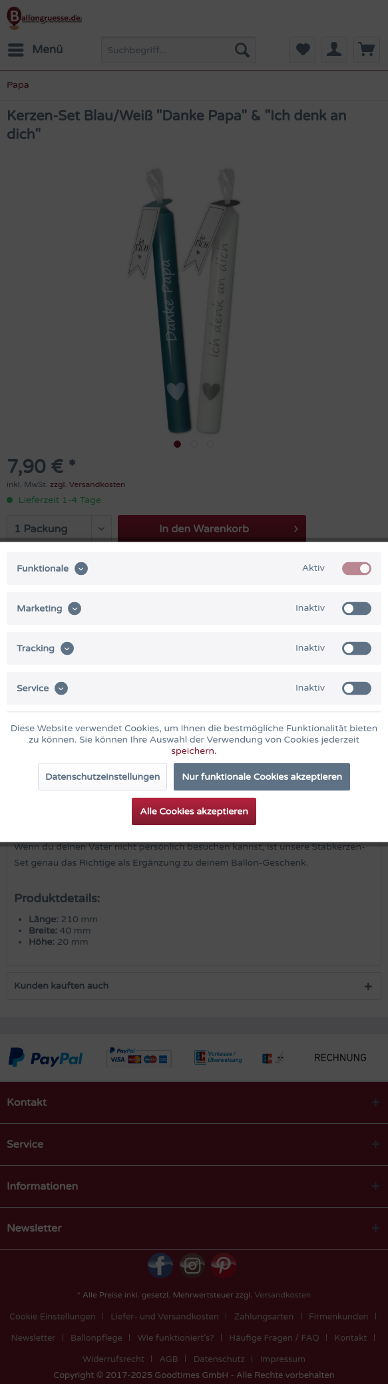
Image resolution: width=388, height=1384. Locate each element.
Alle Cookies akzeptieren (194, 811)
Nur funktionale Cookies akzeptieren (262, 776)
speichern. (193, 751)
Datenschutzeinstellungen (102, 776)
